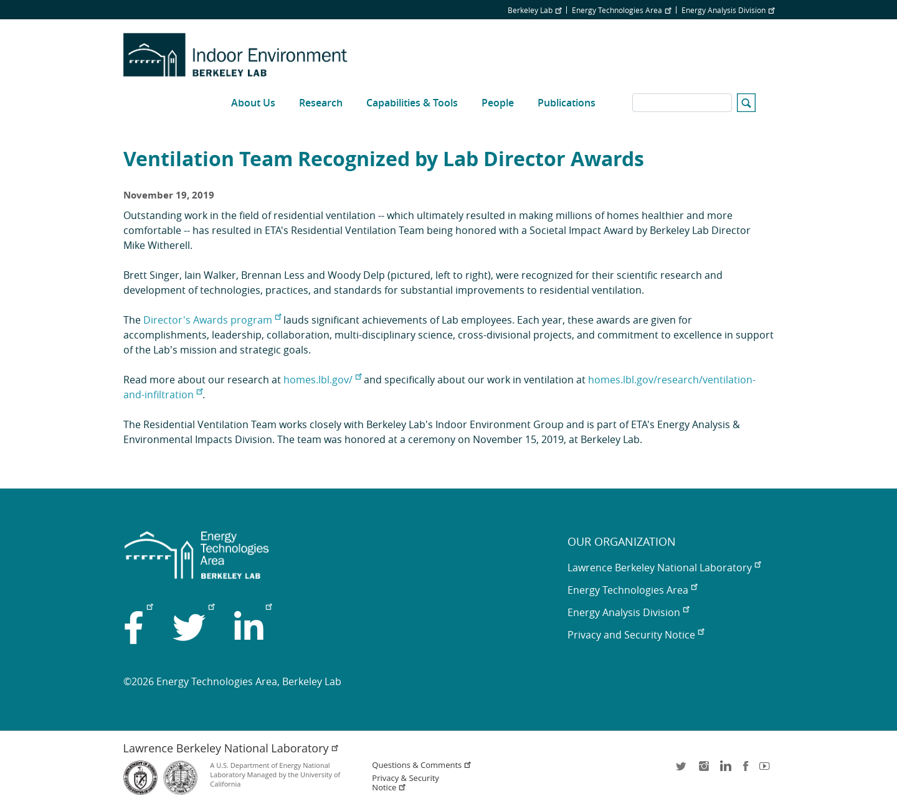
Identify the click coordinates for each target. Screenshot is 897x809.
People (498, 103)
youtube (766, 770)
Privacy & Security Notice (405, 783)
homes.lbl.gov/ (322, 379)
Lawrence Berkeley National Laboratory (664, 567)
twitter (682, 770)
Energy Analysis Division (727, 10)
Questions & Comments (422, 765)
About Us (253, 103)
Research (321, 103)
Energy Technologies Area (621, 10)
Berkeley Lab (534, 10)
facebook (745, 770)
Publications (567, 103)
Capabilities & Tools (412, 103)
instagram (703, 770)
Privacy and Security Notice (635, 635)
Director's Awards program (212, 320)
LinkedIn (724, 770)
